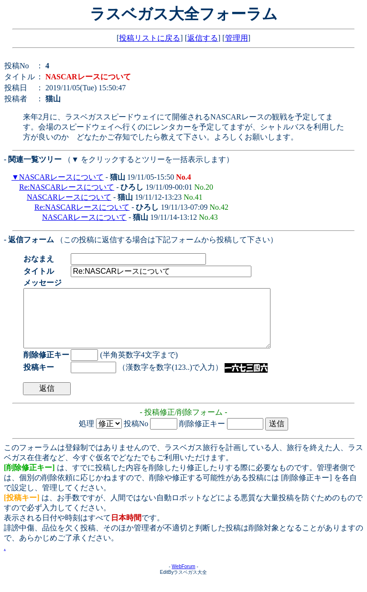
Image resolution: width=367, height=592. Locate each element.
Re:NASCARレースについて (66, 187)
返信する (202, 38)
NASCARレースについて (61, 177)
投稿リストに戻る (149, 38)
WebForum (183, 578)
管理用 (236, 38)
